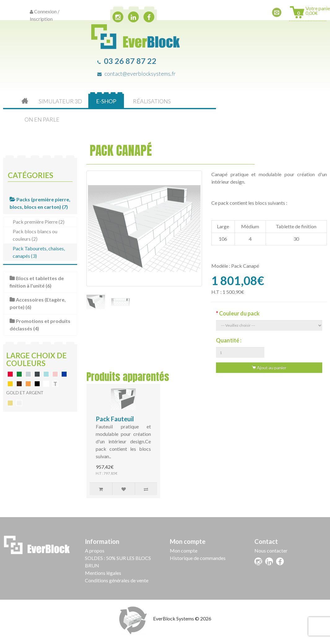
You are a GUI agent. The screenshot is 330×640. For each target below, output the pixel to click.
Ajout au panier (269, 367)
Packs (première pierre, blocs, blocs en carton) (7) (40, 203)
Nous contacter (271, 550)
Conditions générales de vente (116, 580)
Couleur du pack (239, 313)
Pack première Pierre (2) (38, 222)
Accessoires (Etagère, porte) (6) (38, 303)
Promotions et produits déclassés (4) (40, 324)
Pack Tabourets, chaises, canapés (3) (39, 252)
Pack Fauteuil (115, 419)
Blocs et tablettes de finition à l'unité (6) (37, 282)
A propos (94, 550)
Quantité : (228, 340)
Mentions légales (103, 573)
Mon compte (183, 550)
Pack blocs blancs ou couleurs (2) (35, 235)
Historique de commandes (198, 558)
